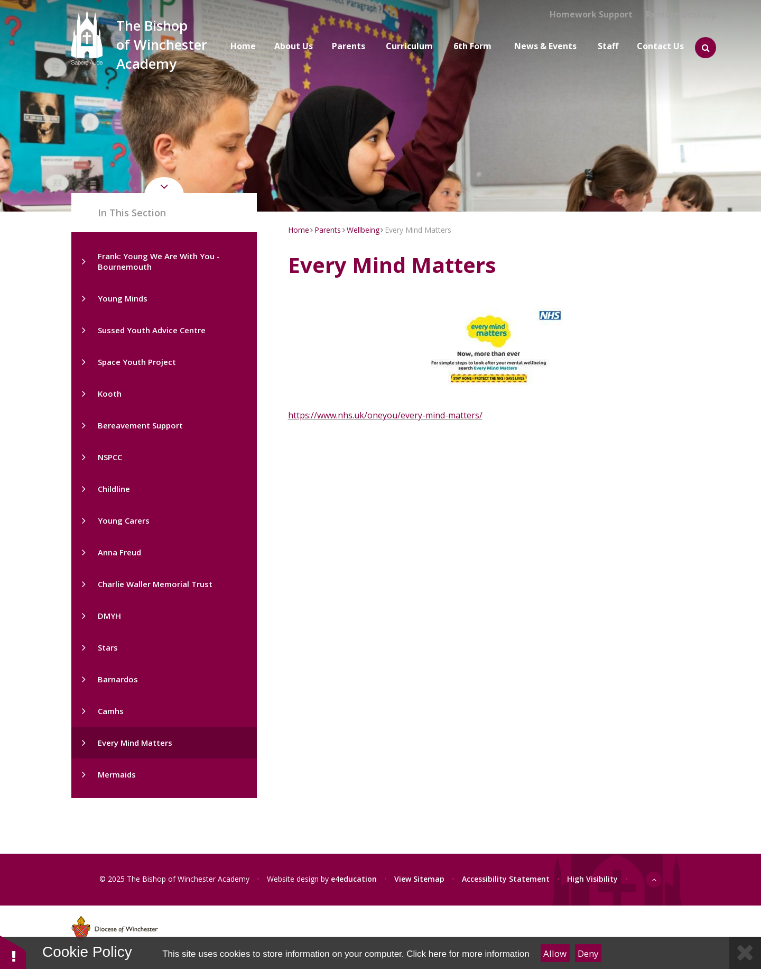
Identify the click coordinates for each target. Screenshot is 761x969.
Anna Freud (119, 552)
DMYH (109, 615)
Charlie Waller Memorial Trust (155, 584)
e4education (354, 879)
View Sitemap (419, 879)
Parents (327, 230)
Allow (555, 953)
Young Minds (122, 298)
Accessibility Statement (506, 879)
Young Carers (124, 520)
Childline (114, 488)
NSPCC (110, 457)
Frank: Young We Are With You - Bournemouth (159, 261)
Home (298, 230)
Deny (588, 953)
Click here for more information (467, 954)
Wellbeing (363, 230)
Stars (108, 647)
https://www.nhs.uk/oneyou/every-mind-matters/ (385, 415)
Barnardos (118, 679)
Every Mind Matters (135, 742)
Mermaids (117, 774)
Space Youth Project (137, 361)
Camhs (111, 711)
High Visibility (592, 879)
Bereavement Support (140, 425)
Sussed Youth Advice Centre (152, 330)
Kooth (110, 393)
